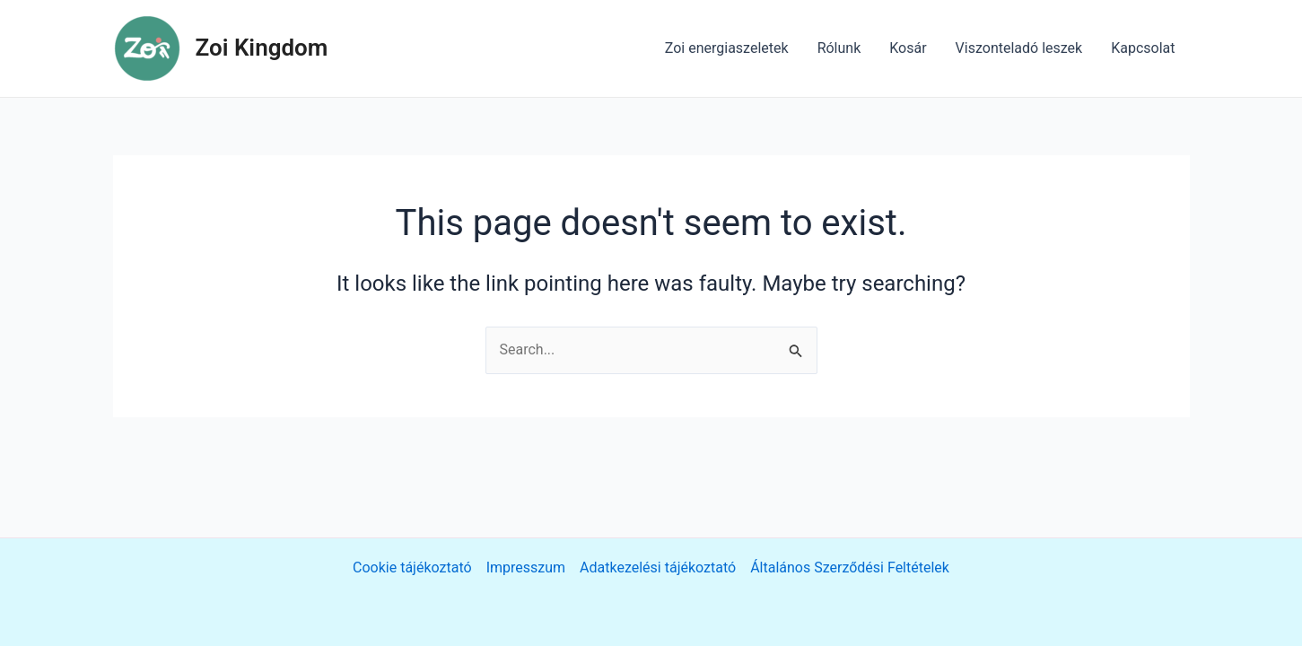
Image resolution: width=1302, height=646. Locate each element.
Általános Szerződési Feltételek (849, 567)
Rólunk (839, 48)
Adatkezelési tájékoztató (658, 567)
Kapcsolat (1143, 48)
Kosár (907, 48)
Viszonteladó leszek (1019, 48)
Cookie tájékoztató (412, 567)
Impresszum (525, 567)
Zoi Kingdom (262, 47)
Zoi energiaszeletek (727, 48)
